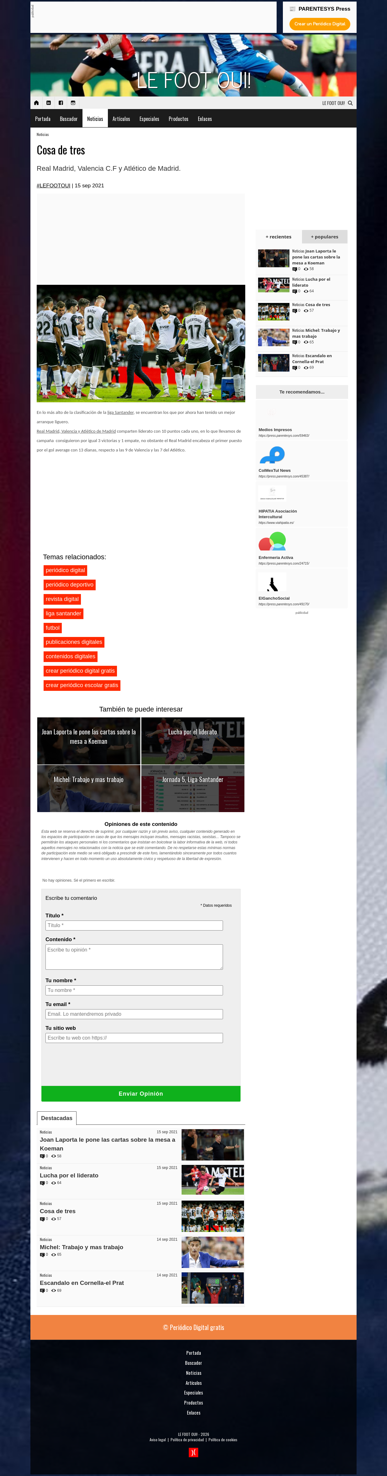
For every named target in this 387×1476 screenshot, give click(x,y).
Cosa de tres (58, 1211)
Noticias (95, 119)
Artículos (121, 119)
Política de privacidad (187, 1439)
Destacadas (56, 1118)
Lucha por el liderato (192, 731)
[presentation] (93, 1068)
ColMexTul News (275, 470)
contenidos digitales (70, 656)
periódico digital (65, 570)
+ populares (324, 236)
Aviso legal (158, 1439)
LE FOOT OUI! (188, 1434)
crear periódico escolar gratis (82, 685)
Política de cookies (223, 1439)
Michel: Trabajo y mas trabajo (89, 779)
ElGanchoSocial (274, 598)
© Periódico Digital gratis (193, 1327)
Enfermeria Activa (276, 557)
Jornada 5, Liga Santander (193, 779)
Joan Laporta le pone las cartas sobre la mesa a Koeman (89, 736)
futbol (53, 628)
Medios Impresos (275, 429)
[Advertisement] (148, 17)
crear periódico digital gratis (80, 671)
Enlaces (205, 119)
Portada (42, 119)
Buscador (69, 119)
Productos (178, 119)
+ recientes (278, 236)
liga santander (63, 613)
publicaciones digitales (74, 642)
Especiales (149, 119)
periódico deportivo (69, 585)
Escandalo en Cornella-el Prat (82, 1283)
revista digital (62, 599)
